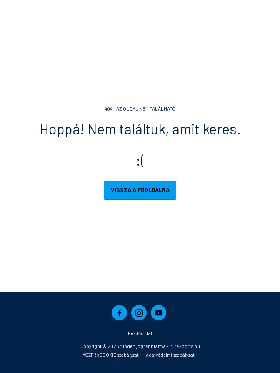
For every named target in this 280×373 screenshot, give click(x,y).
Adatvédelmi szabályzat (170, 355)
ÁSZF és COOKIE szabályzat (110, 355)
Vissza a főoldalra (140, 189)
